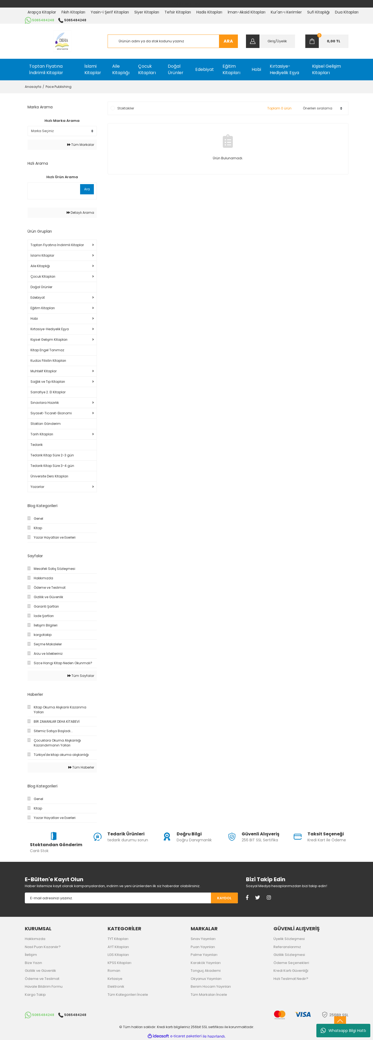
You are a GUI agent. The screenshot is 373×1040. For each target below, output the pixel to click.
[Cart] (326, 41)
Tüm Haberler (81, 767)
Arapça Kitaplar (42, 12)
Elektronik (116, 986)
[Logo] (62, 41)
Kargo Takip (35, 994)
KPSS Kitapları (119, 962)
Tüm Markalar (80, 144)
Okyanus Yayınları (206, 978)
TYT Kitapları (118, 938)
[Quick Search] (53, 189)
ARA (228, 41)
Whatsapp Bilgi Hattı (343, 1031)
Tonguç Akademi (206, 970)
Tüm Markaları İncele (209, 994)
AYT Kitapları (118, 946)
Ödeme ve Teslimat (42, 978)
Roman (114, 970)
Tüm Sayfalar (80, 675)
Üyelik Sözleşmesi (289, 938)
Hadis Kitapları (209, 12)
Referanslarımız (287, 946)
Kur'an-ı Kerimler (286, 12)
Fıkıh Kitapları (73, 12)
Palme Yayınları (204, 954)
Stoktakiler (125, 108)
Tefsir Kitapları (178, 12)
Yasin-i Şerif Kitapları (110, 12)
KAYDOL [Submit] (224, 898)
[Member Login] (270, 41)
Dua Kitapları (346, 12)
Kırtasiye (115, 978)
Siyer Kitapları (146, 12)
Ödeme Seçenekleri (291, 962)
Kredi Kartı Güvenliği (290, 970)
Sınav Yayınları (203, 938)
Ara (87, 189)
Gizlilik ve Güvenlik (40, 970)
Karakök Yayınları (206, 962)
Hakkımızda (35, 938)
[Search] (173, 41)
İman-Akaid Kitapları (246, 12)
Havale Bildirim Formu (44, 986)
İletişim (31, 954)
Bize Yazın (33, 962)
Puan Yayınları (203, 946)
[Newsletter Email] (118, 898)
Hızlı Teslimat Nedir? (290, 978)
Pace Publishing (58, 86)
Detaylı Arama (80, 212)
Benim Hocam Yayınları (211, 986)
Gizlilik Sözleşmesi (289, 954)
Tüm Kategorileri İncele (128, 994)
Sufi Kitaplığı (318, 12)
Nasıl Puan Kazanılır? (43, 946)
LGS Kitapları (118, 954)
